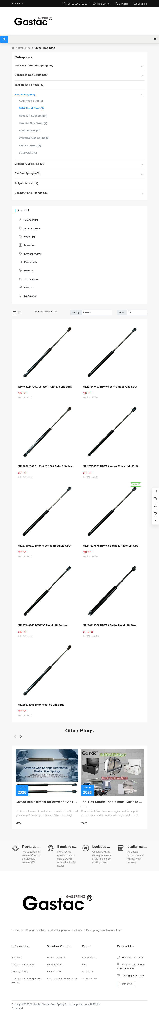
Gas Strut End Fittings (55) (31, 192)
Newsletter (27, 295)
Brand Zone (89, 957)
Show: (122, 312)
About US (87, 971)
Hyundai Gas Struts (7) (33, 123)
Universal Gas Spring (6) (34, 137)
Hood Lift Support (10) (33, 115)
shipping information (23, 964)
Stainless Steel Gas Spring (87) (34, 65)
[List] (19, 313)
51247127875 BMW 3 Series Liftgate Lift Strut (111, 545)
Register (16, 957)
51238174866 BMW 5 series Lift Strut (41, 704)
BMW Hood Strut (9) (31, 108)
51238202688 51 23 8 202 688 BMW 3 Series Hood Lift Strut (47, 466)
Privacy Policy (20, 971)
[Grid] (14, 313)
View (18, 822)
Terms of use (89, 978)
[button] (15, 736)
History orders (55, 964)
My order (27, 245)
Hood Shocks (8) (29, 130)
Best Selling (24, 48)
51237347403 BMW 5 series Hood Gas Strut (110, 386)
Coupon (26, 287)
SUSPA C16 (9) (28, 152)
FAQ (84, 964)
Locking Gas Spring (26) (30, 163)
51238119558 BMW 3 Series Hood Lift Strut (110, 625)
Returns (26, 270)
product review (30, 253)
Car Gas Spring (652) (28, 173)
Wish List (27, 236)
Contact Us (126, 983)
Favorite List (54, 971)
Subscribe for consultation (62, 978)
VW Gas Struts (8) (30, 145)
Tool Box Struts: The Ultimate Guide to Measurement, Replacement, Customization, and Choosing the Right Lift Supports (112, 801)
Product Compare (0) (46, 311)
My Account (28, 220)
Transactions (29, 279)
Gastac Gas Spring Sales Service (26, 980)
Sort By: (76, 312)
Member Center (56, 957)
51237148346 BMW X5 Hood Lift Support (43, 625)
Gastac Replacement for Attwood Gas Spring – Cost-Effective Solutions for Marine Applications (47, 801)
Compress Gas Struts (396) (31, 74)
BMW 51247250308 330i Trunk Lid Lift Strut (45, 386)
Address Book (29, 228)
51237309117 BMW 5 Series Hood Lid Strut (44, 545)
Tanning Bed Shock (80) (29, 84)
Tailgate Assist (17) (26, 183)
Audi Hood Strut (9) (31, 100)
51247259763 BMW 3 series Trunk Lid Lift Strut (112, 466)
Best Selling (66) (25, 94)
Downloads (28, 262)
